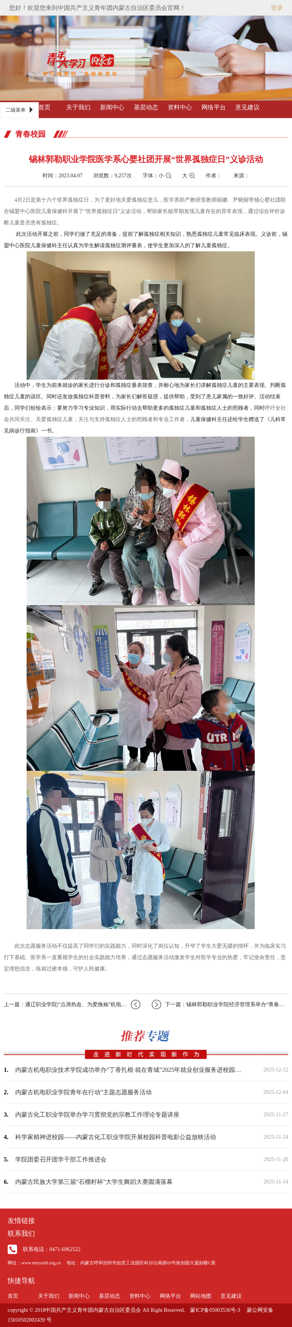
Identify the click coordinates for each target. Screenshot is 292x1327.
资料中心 (180, 107)
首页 (44, 107)
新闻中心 (112, 107)
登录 (277, 8)
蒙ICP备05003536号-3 (215, 1310)
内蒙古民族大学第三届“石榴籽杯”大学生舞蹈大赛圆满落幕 (94, 1182)
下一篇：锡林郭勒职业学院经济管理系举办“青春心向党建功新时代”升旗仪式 (220, 1004)
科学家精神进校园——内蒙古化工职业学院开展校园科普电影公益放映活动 (115, 1137)
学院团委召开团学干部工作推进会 (60, 1159)
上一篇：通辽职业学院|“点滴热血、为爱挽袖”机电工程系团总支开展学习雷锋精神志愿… (72, 1004)
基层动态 (146, 107)
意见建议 (247, 107)
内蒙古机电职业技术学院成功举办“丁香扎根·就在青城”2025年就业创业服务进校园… (128, 1070)
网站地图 (200, 1296)
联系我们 (21, 1233)
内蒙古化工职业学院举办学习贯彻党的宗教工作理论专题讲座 (97, 1114)
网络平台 (214, 107)
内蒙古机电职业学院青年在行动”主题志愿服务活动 (83, 1092)
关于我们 (78, 107)
